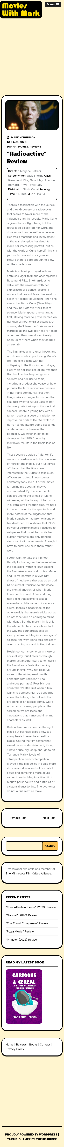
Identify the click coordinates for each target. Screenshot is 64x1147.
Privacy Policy (15, 1049)
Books (33, 1044)
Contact (45, 1044)
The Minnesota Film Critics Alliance (28, 873)
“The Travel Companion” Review (27, 923)
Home (9, 1044)
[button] (53, 4)
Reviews (35, 146)
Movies (23, 146)
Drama (12, 146)
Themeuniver (46, 1139)
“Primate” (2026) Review (21, 939)
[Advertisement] (32, 54)
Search (50, 846)
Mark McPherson (23, 137)
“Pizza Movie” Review (20, 931)
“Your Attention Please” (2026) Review (31, 907)
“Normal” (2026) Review (21, 915)
